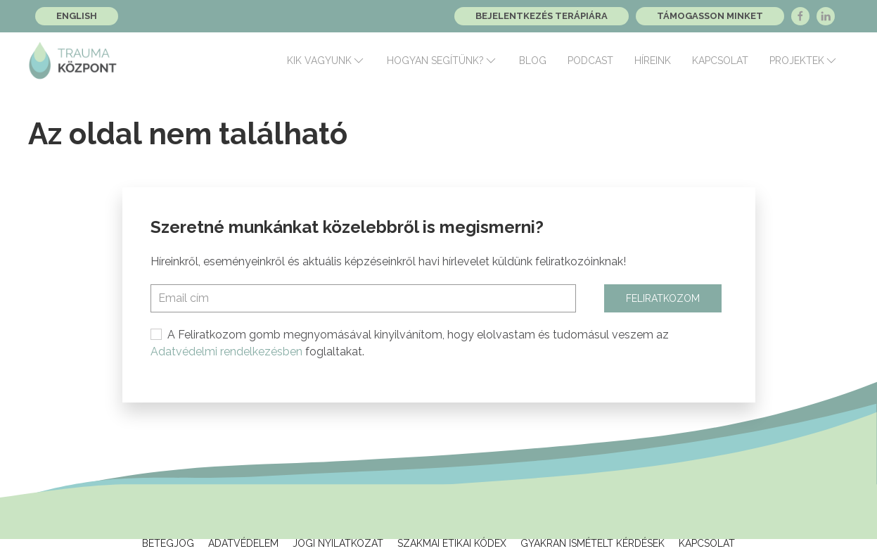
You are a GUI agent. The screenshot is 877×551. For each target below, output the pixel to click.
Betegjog (168, 543)
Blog (532, 60)
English (76, 16)
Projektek (803, 60)
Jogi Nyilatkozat (338, 543)
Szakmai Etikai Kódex (451, 543)
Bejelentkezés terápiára (541, 16)
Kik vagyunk (326, 60)
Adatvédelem (243, 543)
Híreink (652, 60)
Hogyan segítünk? (442, 60)
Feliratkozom (663, 298)
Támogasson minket (710, 16)
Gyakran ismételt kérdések (592, 543)
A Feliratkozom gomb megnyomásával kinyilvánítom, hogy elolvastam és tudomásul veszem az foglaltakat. (410, 343)
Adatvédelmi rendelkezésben (226, 351)
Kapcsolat (720, 60)
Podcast (590, 60)
